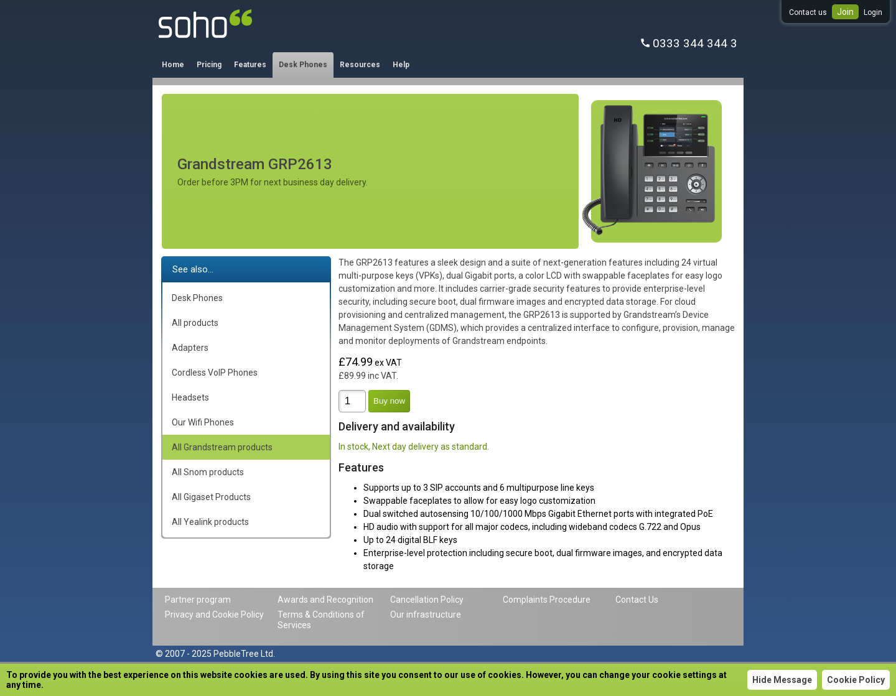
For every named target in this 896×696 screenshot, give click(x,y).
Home (173, 64)
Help (401, 64)
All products (195, 323)
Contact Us (636, 600)
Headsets (190, 397)
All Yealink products (210, 522)
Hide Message (782, 680)
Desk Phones (303, 64)
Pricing (209, 64)
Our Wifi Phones (203, 422)
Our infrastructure (425, 614)
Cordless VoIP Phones (215, 373)
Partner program (198, 600)
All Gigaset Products (211, 497)
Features (250, 64)
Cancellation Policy (427, 600)
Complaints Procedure (546, 600)
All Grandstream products (222, 447)
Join (845, 12)
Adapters (190, 348)
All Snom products (208, 472)
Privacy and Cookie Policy (214, 614)
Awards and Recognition (325, 600)
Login (873, 12)
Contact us (808, 12)
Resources (360, 64)
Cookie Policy (856, 680)
